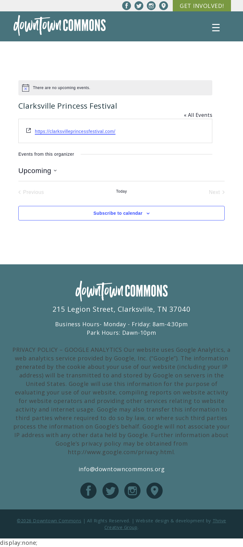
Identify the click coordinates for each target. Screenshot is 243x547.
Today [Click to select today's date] (121, 191)
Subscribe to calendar (117, 213)
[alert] (115, 87)
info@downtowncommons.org (121, 469)
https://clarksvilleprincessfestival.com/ (75, 131)
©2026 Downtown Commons (49, 521)
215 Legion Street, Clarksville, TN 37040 (122, 309)
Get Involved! (202, 5)
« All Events (198, 114)
